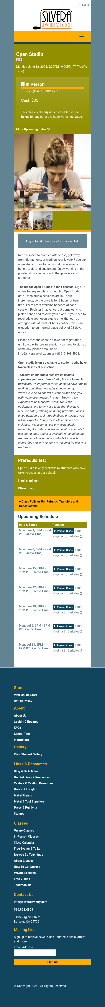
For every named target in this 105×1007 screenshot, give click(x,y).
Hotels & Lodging (25, 789)
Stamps (19, 813)
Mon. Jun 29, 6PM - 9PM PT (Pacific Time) (34, 608)
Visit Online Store (26, 695)
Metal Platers (23, 795)
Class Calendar (24, 842)
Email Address (35, 950)
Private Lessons (25, 873)
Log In (84, 4)
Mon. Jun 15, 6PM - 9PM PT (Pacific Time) (34, 570)
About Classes (24, 861)
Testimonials (22, 885)
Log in (30, 241)
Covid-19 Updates (26, 721)
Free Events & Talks (27, 848)
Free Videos (22, 879)
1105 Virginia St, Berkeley (39, 91)
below (25, 116)
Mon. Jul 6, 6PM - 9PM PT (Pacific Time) (34, 627)
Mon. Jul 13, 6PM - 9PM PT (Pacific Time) (34, 646)
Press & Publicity (25, 807)
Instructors (21, 740)
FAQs (17, 728)
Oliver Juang (26, 488)
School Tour (22, 734)
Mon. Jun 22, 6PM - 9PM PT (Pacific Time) (34, 589)
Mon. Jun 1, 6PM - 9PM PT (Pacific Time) (35, 532)
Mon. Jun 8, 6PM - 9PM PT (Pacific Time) (35, 551)
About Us (20, 715)
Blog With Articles (26, 771)
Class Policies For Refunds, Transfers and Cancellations (48, 504)
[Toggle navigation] (81, 36)
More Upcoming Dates (33, 129)
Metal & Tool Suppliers (29, 801)
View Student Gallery (28, 754)
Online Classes (24, 830)
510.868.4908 (23, 909)
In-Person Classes (26, 836)
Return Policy (23, 701)
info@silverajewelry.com (30, 902)
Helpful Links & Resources (32, 777)
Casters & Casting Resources (33, 783)
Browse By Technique (28, 854)
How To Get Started (27, 867)
